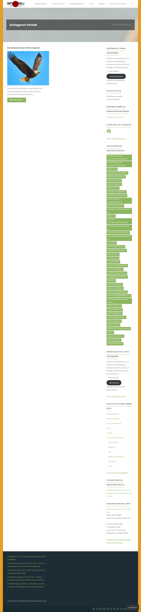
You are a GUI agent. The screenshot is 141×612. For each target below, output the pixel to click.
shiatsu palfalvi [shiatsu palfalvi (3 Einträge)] (114, 321)
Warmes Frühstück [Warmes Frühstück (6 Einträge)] (115, 336)
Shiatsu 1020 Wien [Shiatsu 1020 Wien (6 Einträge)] (115, 284)
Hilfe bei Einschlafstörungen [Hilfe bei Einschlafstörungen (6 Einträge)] (118, 227)
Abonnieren (114, 383)
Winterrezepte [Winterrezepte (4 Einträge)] (114, 340)
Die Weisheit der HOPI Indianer (23, 47)
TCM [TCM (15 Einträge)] (110, 332)
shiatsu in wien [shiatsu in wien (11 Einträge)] (114, 306)
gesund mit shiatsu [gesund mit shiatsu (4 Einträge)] (115, 206)
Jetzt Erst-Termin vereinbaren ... (118, 473)
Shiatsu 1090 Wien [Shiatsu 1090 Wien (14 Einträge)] (115, 288)
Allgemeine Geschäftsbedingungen (119, 540)
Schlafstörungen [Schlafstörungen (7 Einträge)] (115, 269)
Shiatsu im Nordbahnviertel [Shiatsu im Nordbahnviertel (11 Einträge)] (119, 296)
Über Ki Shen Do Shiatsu (115, 438)
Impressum (112, 461)
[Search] (131, 4)
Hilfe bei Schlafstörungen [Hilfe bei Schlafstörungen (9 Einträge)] (118, 233)
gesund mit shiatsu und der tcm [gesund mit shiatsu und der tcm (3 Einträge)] (119, 211)
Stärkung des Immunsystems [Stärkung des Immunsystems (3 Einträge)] (119, 328)
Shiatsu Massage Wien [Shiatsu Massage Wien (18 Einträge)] (116, 317)
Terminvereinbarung (114, 423)
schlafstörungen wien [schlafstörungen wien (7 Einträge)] (117, 273)
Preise (109, 428)
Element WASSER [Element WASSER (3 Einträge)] (114, 184)
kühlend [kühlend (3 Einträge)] (112, 243)
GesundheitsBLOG (113, 419)
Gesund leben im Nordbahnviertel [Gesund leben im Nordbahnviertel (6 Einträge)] (115, 200)
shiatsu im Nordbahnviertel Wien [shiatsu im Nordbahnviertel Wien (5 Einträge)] (118, 301)
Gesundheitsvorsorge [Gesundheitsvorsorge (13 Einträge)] (117, 195)
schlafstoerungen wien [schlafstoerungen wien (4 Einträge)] (117, 265)
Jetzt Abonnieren (116, 76)
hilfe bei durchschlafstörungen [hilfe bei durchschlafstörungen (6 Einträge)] (117, 221)
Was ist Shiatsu (113, 442)
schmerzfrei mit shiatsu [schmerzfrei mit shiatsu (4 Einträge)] (117, 277)
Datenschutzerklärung (116, 457)
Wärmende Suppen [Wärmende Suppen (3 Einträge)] (115, 344)
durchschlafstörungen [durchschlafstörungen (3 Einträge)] (117, 173)
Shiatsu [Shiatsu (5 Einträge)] (111, 280)
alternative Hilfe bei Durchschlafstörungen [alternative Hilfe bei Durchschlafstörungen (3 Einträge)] (117, 157)
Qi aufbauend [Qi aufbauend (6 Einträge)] (113, 262)
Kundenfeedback (113, 414)
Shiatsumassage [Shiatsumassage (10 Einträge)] (115, 313)
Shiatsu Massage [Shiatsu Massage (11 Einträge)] (115, 310)
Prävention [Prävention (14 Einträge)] (113, 254)
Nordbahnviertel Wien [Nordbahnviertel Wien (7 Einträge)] (117, 250)
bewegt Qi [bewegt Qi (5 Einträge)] (112, 169)
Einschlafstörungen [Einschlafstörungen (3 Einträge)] (116, 177)
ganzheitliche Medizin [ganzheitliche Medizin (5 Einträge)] (117, 192)
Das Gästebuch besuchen (115, 117)
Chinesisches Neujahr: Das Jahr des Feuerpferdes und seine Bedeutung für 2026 (119, 493)
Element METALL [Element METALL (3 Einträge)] (114, 180)
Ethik (110, 466)
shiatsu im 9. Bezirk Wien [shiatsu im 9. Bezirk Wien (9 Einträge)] (117, 292)
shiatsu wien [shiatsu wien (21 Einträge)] (113, 325)
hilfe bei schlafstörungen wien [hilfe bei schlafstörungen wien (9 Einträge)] (119, 238)
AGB (109, 452)
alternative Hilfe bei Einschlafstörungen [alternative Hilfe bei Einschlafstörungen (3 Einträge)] (116, 164)
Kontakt (109, 433)
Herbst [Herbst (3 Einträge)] (111, 216)
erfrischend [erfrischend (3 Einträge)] (113, 188)
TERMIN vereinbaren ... (119, 139)
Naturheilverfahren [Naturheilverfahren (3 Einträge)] (116, 247)
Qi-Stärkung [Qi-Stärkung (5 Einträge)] (113, 258)
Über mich (112, 447)
